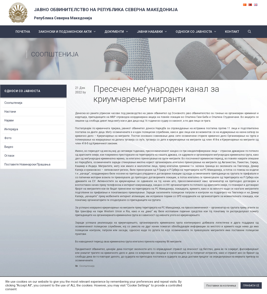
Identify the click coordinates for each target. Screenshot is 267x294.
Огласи (9, 155)
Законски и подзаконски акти (69, 31)
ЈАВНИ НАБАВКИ (154, 31)
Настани (10, 111)
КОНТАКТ (232, 32)
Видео (8, 146)
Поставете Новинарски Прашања (27, 164)
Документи (119, 31)
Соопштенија (55, 54)
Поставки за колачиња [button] (221, 285)
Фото (8, 138)
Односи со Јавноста (198, 31)
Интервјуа (11, 129)
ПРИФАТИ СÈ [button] (251, 285)
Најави (9, 120)
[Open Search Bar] (249, 31)
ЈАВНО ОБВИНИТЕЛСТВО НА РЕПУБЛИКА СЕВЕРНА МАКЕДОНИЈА (106, 9)
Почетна (23, 32)
